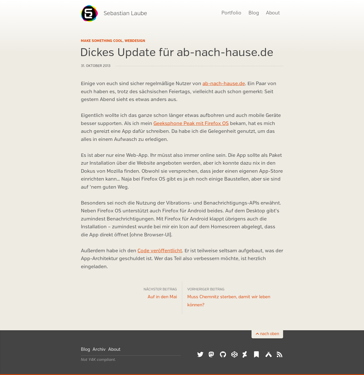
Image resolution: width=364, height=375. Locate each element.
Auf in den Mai (129, 292)
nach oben (269, 334)
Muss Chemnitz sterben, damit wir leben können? (235, 296)
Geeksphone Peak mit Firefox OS (191, 123)
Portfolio (231, 13)
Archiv (99, 349)
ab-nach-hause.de (223, 83)
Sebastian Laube (114, 13)
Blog (253, 13)
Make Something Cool (102, 41)
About (273, 13)
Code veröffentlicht (160, 251)
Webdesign (135, 41)
